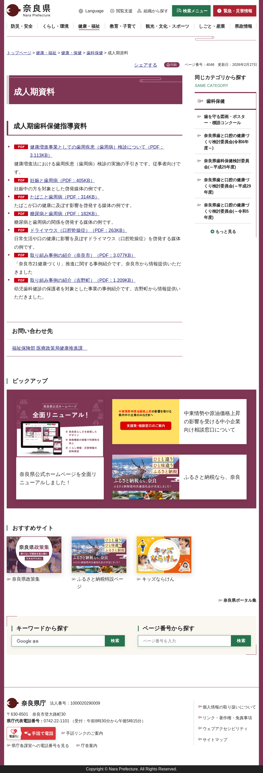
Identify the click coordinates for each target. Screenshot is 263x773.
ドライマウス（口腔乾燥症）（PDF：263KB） (78, 230)
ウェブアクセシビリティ (225, 728)
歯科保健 (95, 53)
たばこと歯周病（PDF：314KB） (64, 197)
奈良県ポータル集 (239, 600)
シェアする (145, 65)
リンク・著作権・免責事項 (227, 718)
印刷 (174, 65)
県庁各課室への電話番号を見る (40, 745)
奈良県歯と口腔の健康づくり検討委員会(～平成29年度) (227, 186)
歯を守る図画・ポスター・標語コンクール (224, 119)
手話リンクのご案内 (84, 733)
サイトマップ (215, 740)
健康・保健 (71, 53)
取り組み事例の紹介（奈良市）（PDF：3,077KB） (83, 255)
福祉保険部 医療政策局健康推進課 (49, 348)
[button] (91, 11)
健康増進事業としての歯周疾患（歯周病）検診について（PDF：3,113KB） (97, 151)
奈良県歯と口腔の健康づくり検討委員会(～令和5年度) (226, 211)
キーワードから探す (42, 628)
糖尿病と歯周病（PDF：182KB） (64, 213)
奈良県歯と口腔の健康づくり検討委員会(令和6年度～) (226, 141)
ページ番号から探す (169, 628)
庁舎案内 (89, 745)
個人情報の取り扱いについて (229, 707)
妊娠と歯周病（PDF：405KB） (62, 180)
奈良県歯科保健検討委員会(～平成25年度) (226, 164)
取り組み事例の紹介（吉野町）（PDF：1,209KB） (83, 280)
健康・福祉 (46, 53)
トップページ (19, 53)
